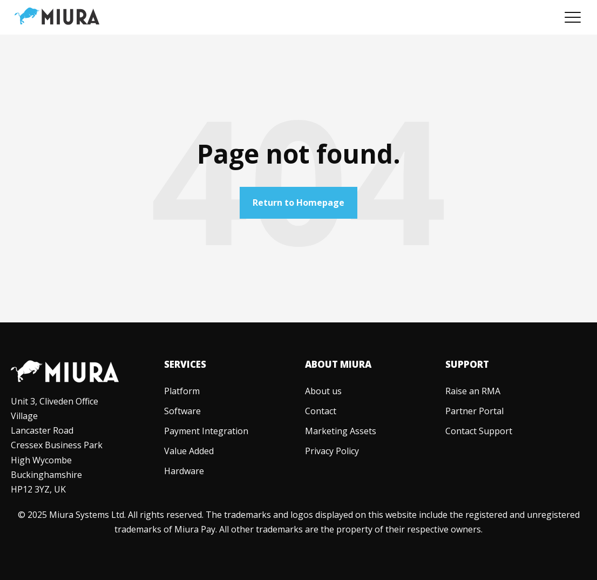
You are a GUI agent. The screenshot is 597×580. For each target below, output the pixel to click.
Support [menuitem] (467, 364)
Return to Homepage (298, 202)
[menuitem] (182, 391)
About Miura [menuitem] (338, 364)
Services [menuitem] (185, 364)
